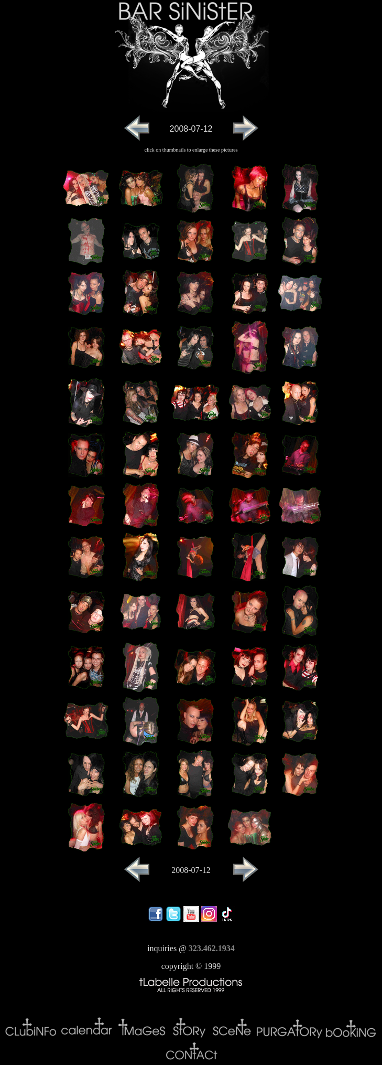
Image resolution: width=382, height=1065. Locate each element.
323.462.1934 (212, 948)
